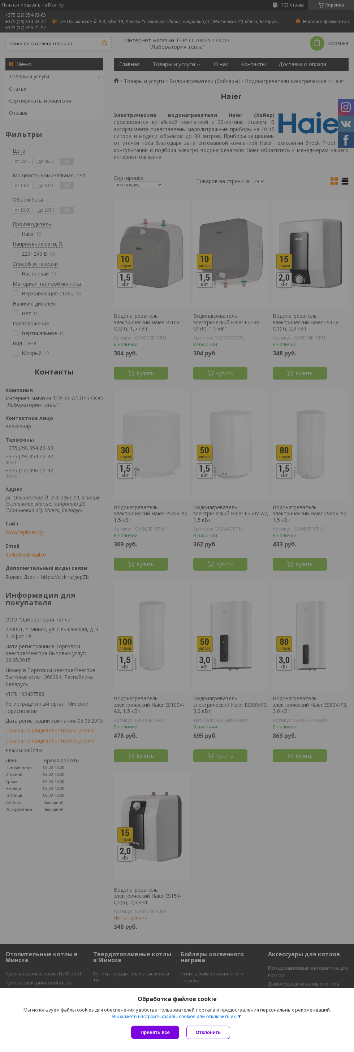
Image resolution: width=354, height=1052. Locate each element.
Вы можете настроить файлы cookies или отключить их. (174, 1016)
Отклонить (208, 1032)
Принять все (155, 1032)
